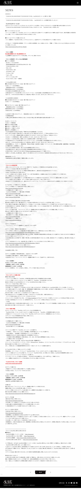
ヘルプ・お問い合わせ (31, 486)
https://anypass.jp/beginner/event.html (14, 188)
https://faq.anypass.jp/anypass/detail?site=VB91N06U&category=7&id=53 (22, 243)
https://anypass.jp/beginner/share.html (14, 401)
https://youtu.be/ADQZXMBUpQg (13, 220)
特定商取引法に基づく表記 (9, 486)
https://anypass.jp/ (29, 434)
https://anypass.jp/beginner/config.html (14, 286)
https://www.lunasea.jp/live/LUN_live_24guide (15, 47)
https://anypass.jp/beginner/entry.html (14, 413)
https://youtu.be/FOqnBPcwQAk (12, 194)
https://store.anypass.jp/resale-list (13, 363)
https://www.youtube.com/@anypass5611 (26, 438)
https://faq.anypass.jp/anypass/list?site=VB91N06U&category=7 (20, 247)
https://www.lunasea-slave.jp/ (33, 151)
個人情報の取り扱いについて (20, 486)
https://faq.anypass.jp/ (29, 436)
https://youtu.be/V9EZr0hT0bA (12, 197)
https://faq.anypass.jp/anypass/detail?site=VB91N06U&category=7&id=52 (22, 232)
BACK (40, 473)
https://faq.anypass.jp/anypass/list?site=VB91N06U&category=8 (20, 393)
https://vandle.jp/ (32, 298)
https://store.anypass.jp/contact (30, 439)
